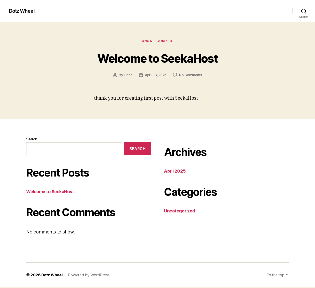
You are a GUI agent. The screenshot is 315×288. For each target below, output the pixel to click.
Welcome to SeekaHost (158, 58)
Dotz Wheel (23, 11)
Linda (127, 75)
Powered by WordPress (89, 275)
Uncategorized (157, 41)
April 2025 (175, 171)
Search (31, 140)
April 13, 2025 (155, 75)
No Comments (191, 75)
